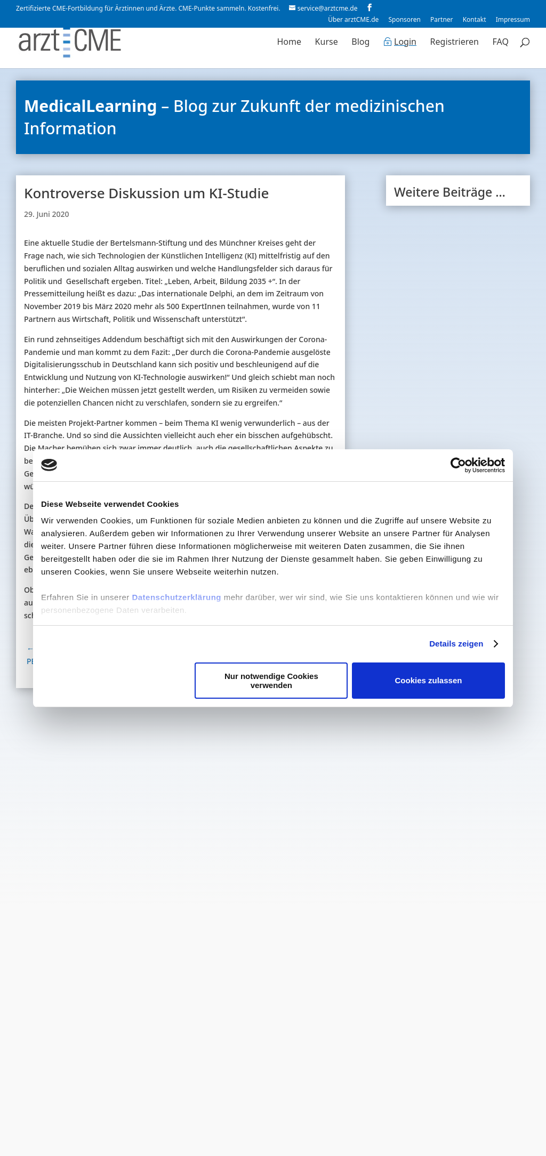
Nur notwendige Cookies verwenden (271, 681)
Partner (441, 20)
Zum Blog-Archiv (457, 989)
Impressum (513, 20)
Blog (360, 43)
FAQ (501, 43)
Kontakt (474, 20)
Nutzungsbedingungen (283, 1147)
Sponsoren (404, 20)
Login (405, 43)
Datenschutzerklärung (176, 597)
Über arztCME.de (353, 20)
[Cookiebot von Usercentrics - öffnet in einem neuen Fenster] (458, 465)
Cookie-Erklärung (377, 1147)
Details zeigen (456, 643)
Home (289, 43)
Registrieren (454, 43)
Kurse (326, 43)
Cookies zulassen (428, 680)
